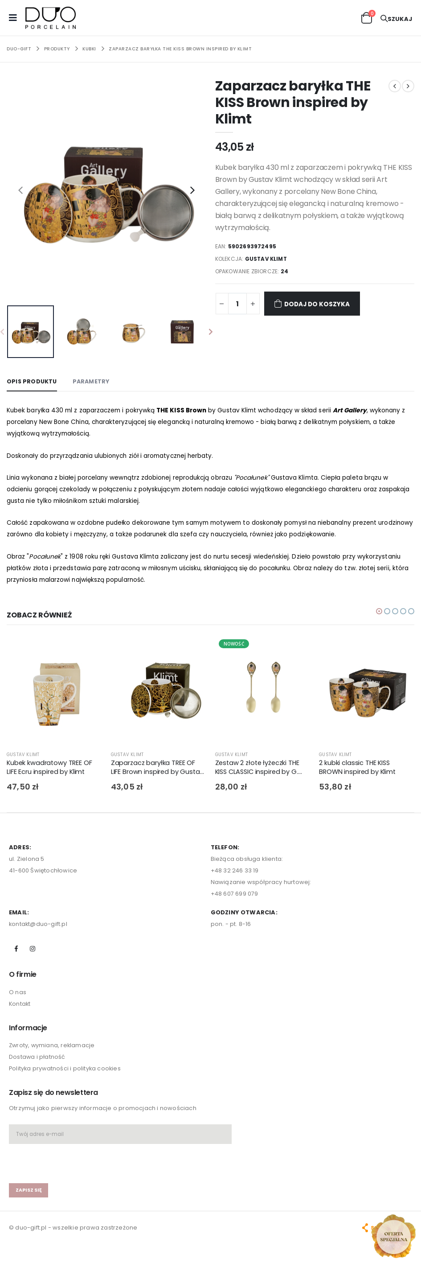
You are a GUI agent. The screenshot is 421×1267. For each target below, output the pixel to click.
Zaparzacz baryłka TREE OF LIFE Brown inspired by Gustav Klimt (157, 771)
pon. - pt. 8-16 (231, 927)
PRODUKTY (57, 48)
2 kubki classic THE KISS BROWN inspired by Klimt (358, 771)
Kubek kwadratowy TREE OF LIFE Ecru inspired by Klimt (50, 771)
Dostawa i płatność (37, 1061)
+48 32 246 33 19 (235, 874)
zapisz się (29, 1193)
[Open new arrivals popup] (393, 1236)
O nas (17, 995)
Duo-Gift (19, 48)
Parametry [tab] (93, 381)
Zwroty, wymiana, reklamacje (52, 1049)
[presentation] (20, 189)
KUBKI (89, 48)
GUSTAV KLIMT (267, 259)
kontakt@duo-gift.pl (38, 927)
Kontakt (20, 1007)
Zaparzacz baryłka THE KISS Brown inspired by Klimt (180, 48)
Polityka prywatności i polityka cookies (66, 1072)
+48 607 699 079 (235, 897)
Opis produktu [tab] (32, 381)
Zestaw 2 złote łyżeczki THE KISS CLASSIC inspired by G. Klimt (259, 771)
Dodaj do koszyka (314, 303)
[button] (366, 17)
